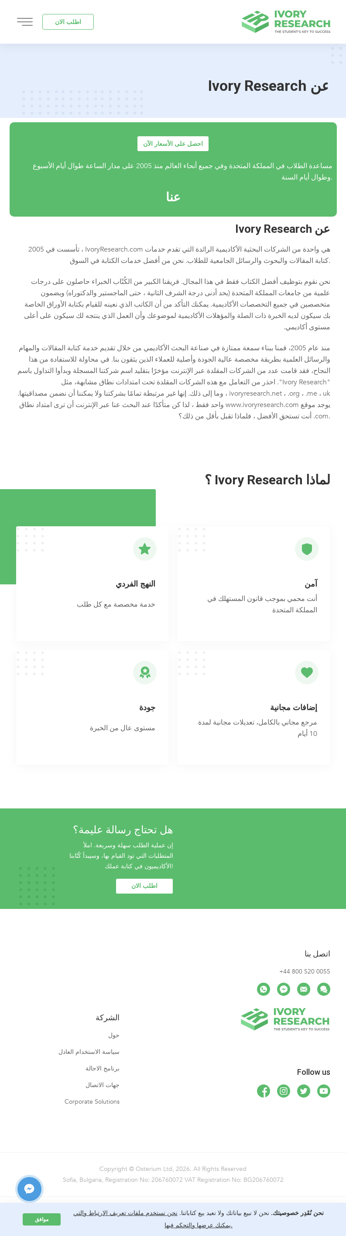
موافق (41, 1219)
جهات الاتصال (103, 1085)
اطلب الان (68, 22)
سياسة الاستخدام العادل (89, 1052)
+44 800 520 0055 (304, 971)
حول (114, 1035)
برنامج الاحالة (103, 1068)
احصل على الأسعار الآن (173, 144)
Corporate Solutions (92, 1102)
